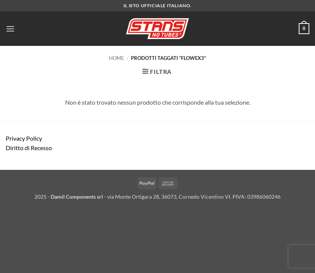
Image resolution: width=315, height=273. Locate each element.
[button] (10, 28)
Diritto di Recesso (29, 147)
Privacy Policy (24, 138)
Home (116, 58)
